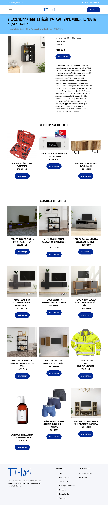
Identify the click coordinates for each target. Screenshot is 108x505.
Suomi (86, 3)
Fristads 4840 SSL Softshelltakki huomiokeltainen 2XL (85, 363)
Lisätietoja (63, 57)
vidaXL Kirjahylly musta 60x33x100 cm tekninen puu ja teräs (22, 363)
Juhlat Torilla (64, 494)
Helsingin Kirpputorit (67, 486)
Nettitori (62, 490)
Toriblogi (62, 498)
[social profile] (23, 3)
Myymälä (93, 10)
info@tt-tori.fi (94, 3)
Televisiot (79, 38)
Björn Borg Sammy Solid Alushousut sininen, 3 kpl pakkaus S (53, 424)
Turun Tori (63, 482)
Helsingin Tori (64, 477)
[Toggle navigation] (10, 9)
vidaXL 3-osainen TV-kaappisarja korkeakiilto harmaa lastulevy (22, 302)
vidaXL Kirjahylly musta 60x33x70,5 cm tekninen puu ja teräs (53, 242)
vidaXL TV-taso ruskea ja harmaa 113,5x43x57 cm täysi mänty (86, 302)
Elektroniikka (70, 38)
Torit (61, 473)
